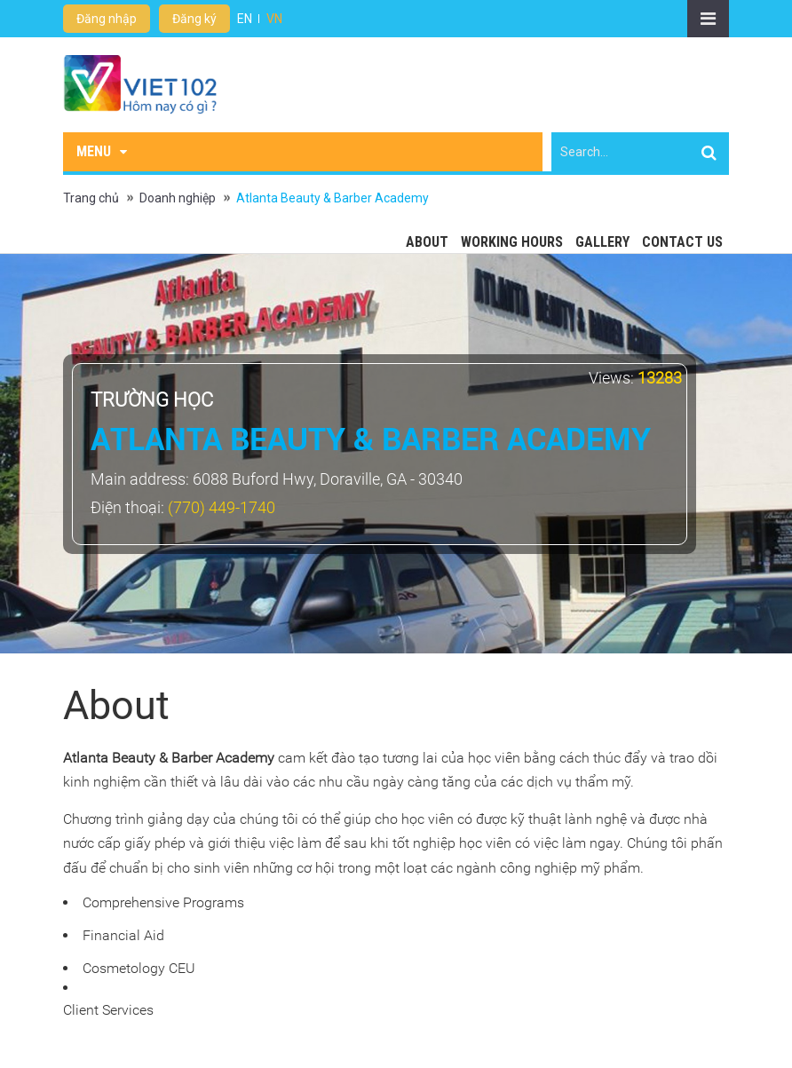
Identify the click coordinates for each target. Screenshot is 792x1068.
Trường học (152, 400)
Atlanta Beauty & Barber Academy (332, 198)
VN (274, 19)
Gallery (602, 241)
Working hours (512, 241)
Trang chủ (91, 198)
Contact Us (682, 241)
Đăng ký (194, 19)
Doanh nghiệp (177, 198)
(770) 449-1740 (221, 507)
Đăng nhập (106, 19)
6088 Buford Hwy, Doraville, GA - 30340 (328, 479)
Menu (101, 151)
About (427, 241)
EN (244, 19)
